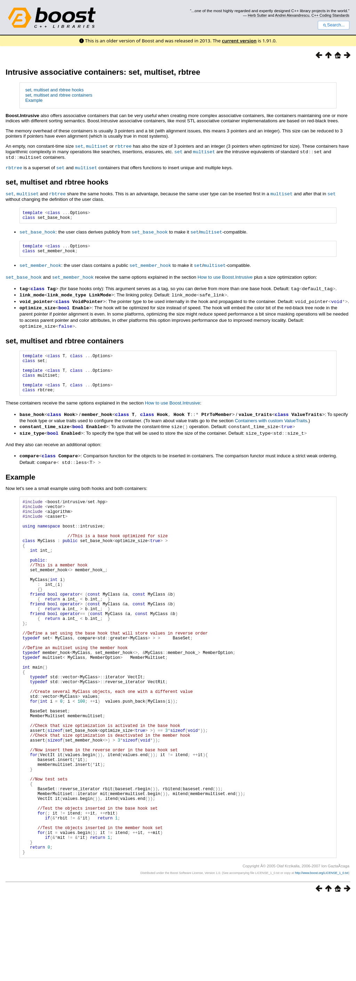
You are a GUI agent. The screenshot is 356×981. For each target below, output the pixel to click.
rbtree (123, 146)
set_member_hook (40, 267)
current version (239, 41)
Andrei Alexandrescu (292, 15)
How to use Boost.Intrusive (225, 278)
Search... (334, 25)
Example (34, 100)
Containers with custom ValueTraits (271, 428)
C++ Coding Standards (330, 15)
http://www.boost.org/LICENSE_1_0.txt (321, 955)
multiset (97, 146)
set (79, 146)
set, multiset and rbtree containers (58, 95)
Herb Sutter (257, 15)
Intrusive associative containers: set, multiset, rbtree (103, 72)
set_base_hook (37, 232)
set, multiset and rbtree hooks (54, 89)
